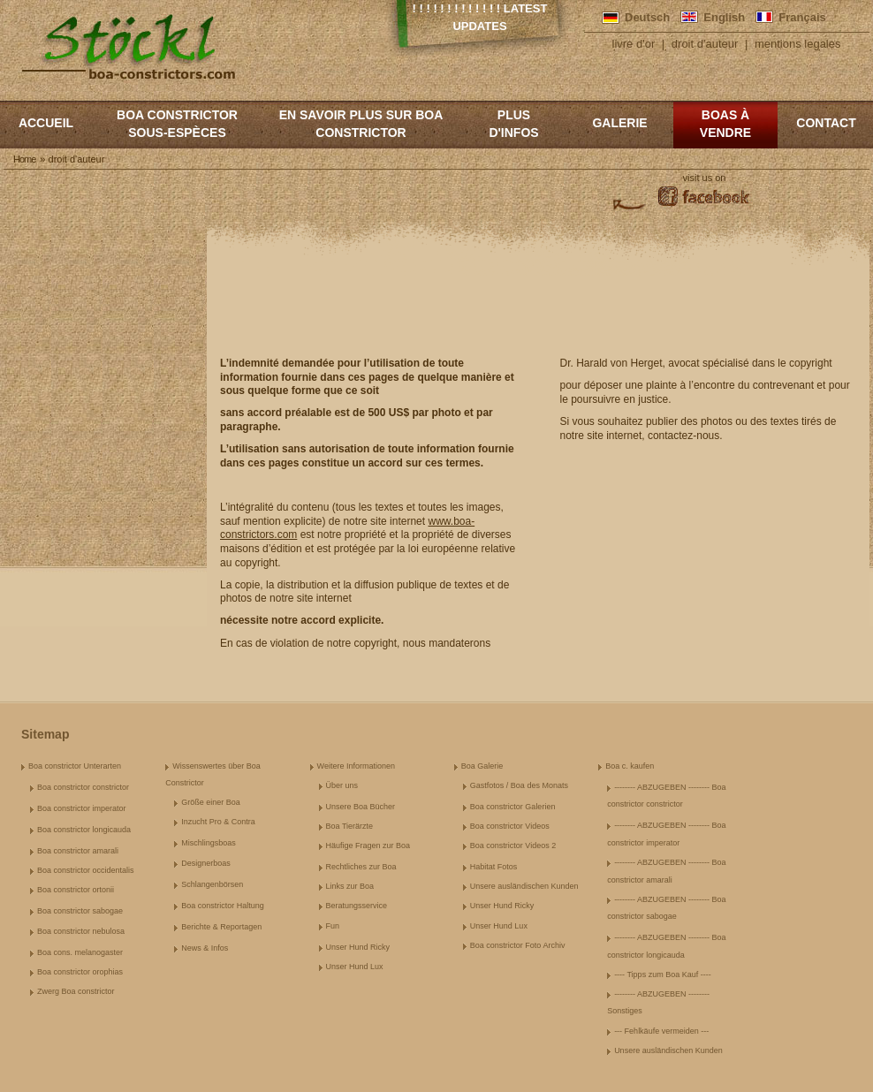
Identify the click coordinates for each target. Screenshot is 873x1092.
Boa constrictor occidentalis (85, 870)
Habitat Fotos (494, 866)
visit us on (704, 177)
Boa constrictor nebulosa (81, 931)
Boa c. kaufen (629, 766)
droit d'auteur (705, 43)
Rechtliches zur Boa (361, 866)
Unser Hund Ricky (358, 947)
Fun (333, 925)
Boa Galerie (482, 766)
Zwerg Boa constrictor (76, 991)
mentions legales (798, 43)
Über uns (342, 785)
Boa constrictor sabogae (80, 910)
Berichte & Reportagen (221, 926)
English (724, 17)
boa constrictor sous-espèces (177, 124)
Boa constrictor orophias (80, 971)
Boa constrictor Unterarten (74, 766)
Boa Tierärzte (350, 826)
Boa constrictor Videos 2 (513, 845)
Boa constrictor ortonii (75, 889)
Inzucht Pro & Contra (218, 821)
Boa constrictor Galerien (513, 806)
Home (24, 159)
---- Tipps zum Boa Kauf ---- (662, 974)
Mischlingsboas (208, 842)
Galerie (619, 123)
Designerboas (206, 863)
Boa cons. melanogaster (80, 952)
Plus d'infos (513, 124)
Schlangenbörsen (212, 884)
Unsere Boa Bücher (361, 806)
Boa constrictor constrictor (83, 787)
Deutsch (647, 17)
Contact (825, 123)
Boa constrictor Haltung (222, 905)
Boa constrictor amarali (77, 850)
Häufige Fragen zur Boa (368, 845)
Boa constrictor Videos (510, 826)
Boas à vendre (725, 124)
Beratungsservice (357, 905)
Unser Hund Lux (354, 966)
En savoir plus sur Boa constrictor (361, 124)
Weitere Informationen (356, 766)
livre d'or (634, 43)
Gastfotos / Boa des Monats (519, 785)
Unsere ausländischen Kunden (524, 886)
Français (801, 17)
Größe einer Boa (210, 802)
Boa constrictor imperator (81, 808)
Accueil (46, 123)
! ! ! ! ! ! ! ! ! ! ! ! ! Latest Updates (480, 17)
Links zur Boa (350, 886)
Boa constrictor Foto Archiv (518, 945)
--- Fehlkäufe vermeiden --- (661, 1031)
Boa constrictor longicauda (84, 829)
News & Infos (204, 948)
